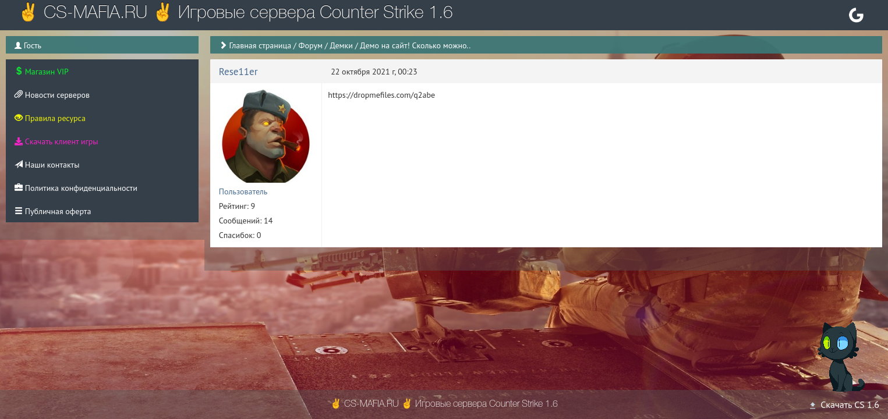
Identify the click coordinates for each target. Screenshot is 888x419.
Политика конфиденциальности (76, 188)
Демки (341, 45)
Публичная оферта (53, 211)
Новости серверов (52, 95)
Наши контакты (47, 164)
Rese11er (238, 71)
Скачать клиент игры (56, 141)
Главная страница (260, 45)
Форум (311, 45)
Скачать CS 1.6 (843, 404)
